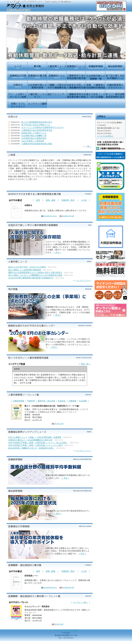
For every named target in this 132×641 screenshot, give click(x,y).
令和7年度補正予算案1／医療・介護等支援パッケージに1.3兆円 (35, 445)
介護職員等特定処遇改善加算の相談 (36, 144)
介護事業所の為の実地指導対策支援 (36, 130)
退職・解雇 (50, 200)
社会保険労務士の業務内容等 (33, 138)
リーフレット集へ (80, 602)
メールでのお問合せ (105, 136)
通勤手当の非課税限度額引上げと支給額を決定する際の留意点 (35, 272)
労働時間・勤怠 (68, 200)
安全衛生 (62, 401)
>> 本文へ (65, 478)
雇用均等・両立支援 (46, 401)
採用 (38, 200)
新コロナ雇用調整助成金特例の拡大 (36, 122)
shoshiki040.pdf (66, 587)
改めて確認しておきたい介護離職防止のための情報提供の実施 (35, 275)
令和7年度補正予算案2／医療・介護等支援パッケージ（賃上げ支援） (38, 442)
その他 (84, 200)
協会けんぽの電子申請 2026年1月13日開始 (27, 267)
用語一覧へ (85, 364)
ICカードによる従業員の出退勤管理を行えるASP (42, 127)
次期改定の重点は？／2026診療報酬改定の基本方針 (30, 440)
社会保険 (83, 401)
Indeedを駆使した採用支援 (32, 141)
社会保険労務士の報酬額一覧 (33, 135)
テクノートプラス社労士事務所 (66, 630)
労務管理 (31, 401)
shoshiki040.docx (49, 587)
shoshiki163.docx (49, 216)
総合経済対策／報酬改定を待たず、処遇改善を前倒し (31, 448)
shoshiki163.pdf (66, 216)
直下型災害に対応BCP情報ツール (35, 125)
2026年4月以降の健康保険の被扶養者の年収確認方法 (31, 278)
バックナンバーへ (83, 280)
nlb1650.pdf (57, 624)
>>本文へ (57, 252)
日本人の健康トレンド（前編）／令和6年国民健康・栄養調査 (34, 437)
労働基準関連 (18, 401)
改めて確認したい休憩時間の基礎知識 (24, 270)
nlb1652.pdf (57, 423)
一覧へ (88, 146)
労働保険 (72, 401)
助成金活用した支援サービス (33, 133)
